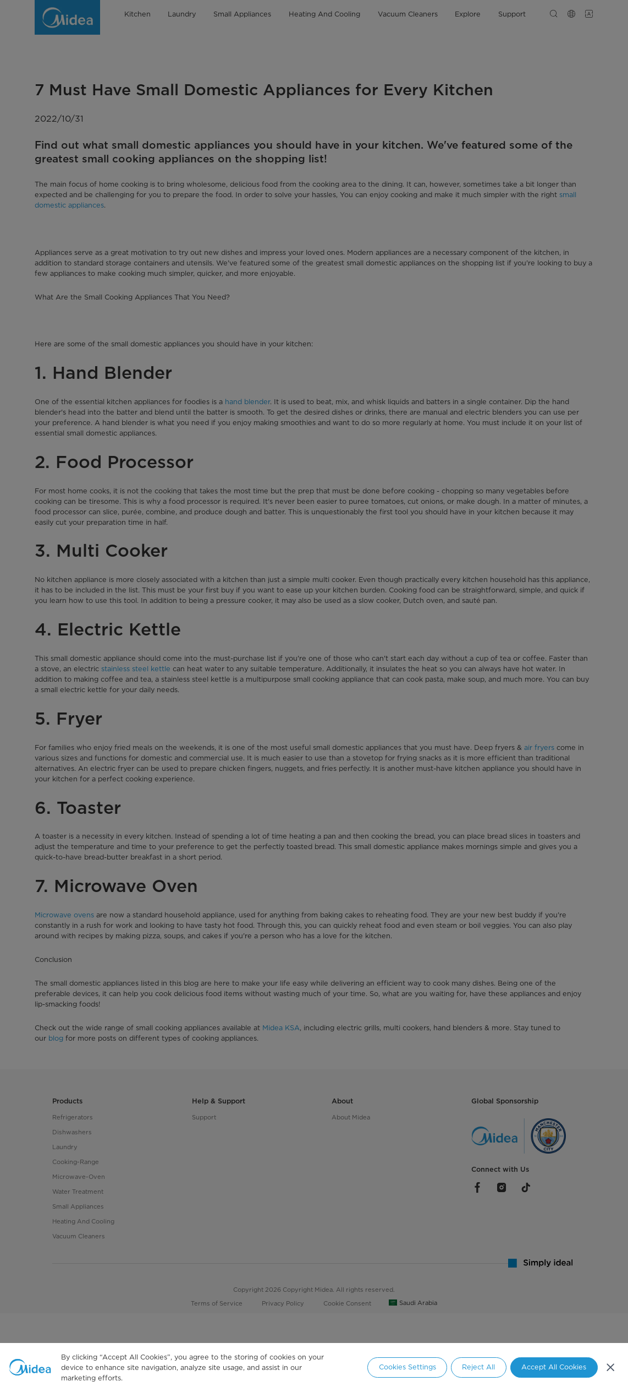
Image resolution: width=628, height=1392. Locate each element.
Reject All (478, 1367)
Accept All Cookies (553, 1367)
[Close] (610, 1368)
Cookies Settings (407, 1367)
